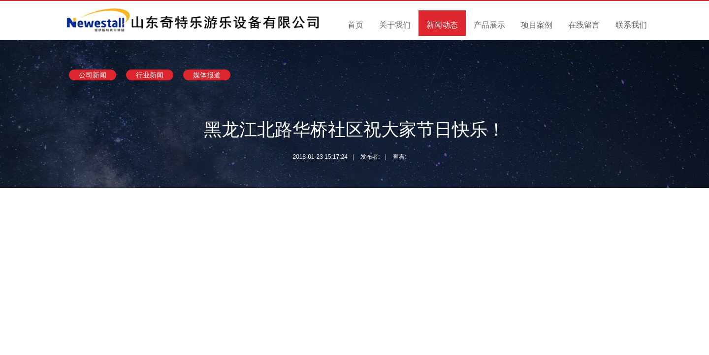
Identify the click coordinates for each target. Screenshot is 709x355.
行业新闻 (149, 75)
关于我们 (395, 25)
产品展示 (489, 25)
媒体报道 (207, 75)
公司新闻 (92, 75)
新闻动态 (442, 25)
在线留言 (584, 25)
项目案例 (536, 25)
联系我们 (631, 25)
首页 (355, 25)
